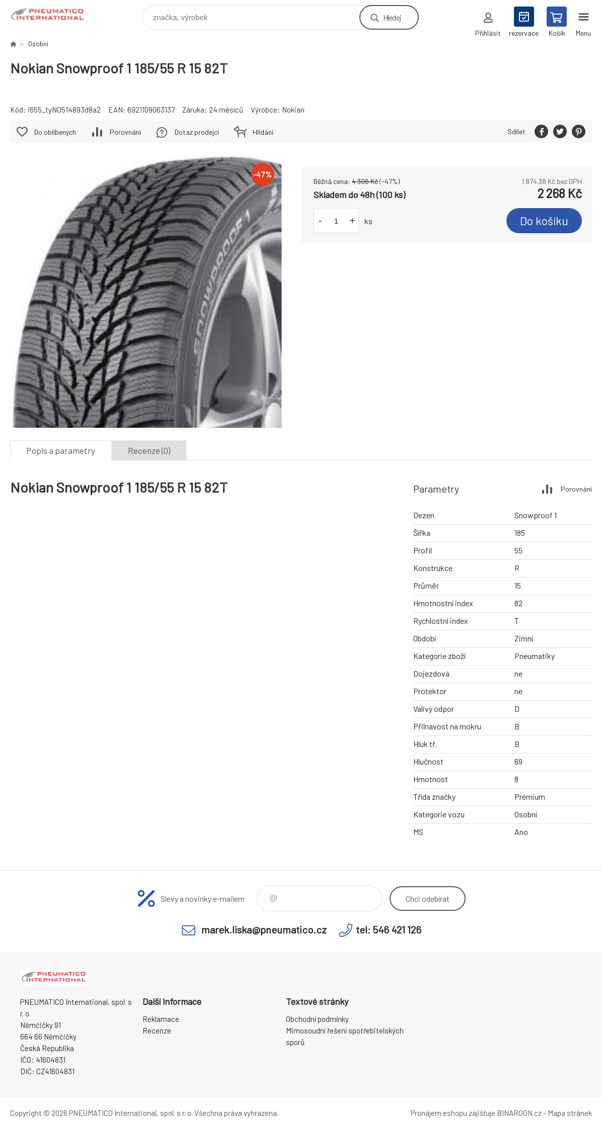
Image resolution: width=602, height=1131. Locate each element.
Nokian (293, 109)
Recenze (156, 1030)
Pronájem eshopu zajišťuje (453, 1112)
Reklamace (160, 1018)
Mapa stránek (570, 1112)
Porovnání (125, 132)
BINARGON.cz (519, 1112)
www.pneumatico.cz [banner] (54, 15)
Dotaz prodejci (197, 132)
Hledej (392, 17)
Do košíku (544, 221)
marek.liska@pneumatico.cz (264, 929)
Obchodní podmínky (317, 1018)
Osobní (38, 44)
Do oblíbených (55, 132)
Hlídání (263, 132)
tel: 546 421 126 (388, 929)
